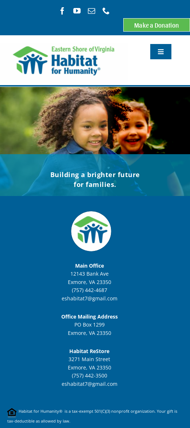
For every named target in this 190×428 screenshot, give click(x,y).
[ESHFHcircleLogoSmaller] (91, 207)
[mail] (91, 11)
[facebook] (62, 11)
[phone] (106, 11)
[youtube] (77, 11)
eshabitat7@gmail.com (89, 298)
